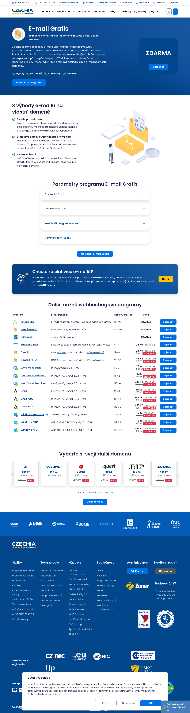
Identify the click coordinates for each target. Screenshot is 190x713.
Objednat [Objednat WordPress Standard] (168, 375)
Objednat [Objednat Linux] (168, 391)
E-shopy (126, 11)
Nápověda (142, 2)
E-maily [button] (83, 11)
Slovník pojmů (77, 604)
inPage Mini (27, 322)
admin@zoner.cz (68, 2)
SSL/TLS (153, 11)
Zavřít (106, 703)
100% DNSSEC (48, 580)
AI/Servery (140, 11)
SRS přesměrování (51, 595)
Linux (24, 391)
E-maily (16, 585)
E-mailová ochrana (51, 570)
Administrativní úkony (58, 238)
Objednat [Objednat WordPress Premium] (168, 383)
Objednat (158, 67)
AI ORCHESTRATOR (23, 614)
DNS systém (47, 605)
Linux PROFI (27, 406)
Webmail (126, 2)
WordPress (99, 11)
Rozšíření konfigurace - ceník (62, 223)
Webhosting (19, 580)
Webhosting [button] (66, 11)
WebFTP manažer (79, 584)
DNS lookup (75, 624)
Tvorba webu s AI (22, 604)
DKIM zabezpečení (51, 585)
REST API (74, 634)
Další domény (95, 501)
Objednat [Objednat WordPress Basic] (168, 367)
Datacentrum (48, 575)
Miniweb (61, 352)
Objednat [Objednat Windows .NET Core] (168, 414)
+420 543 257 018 (45, 2)
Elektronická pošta (56, 194)
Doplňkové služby (55, 208)
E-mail (24, 352)
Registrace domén (23, 570)
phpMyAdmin (76, 589)
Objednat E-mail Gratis (95, 254)
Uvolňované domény (81, 619)
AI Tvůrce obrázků (23, 609)
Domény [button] (47, 11)
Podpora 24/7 (165, 583)
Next (178, 475)
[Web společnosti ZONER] (137, 586)
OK (151, 703)
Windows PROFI (30, 430)
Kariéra (101, 590)
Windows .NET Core (32, 414)
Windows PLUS (29, 422)
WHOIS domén (77, 614)
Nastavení (128, 703)
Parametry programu (29, 82)
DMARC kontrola (50, 600)
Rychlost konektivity (80, 629)
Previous (12, 475)
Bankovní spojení (107, 600)
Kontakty (158, 2)
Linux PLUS (27, 399)
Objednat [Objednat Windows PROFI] (168, 430)
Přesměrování (29, 344)
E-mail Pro (27, 360)
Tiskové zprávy (105, 585)
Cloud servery (20, 619)
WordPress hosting (23, 575)
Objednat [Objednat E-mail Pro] (168, 360)
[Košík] (169, 11)
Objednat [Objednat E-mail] (168, 352)
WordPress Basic (31, 368)
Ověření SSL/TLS (78, 594)
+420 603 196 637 (21, 2)
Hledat (173, 2)
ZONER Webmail (78, 579)
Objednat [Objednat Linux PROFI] (168, 406)
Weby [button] (113, 11)
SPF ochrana (47, 590)
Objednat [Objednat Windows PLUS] (168, 422)
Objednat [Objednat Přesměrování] (168, 344)
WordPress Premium (33, 383)
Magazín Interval (107, 2)
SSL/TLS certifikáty (23, 599)
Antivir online (76, 599)
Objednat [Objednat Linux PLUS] (168, 398)
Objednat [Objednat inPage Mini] (168, 321)
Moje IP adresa (77, 609)
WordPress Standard (33, 375)
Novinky (88, 2)
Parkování (27, 337)
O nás (100, 570)
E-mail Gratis (29, 329)
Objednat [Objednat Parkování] (168, 337)
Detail (165, 279)
